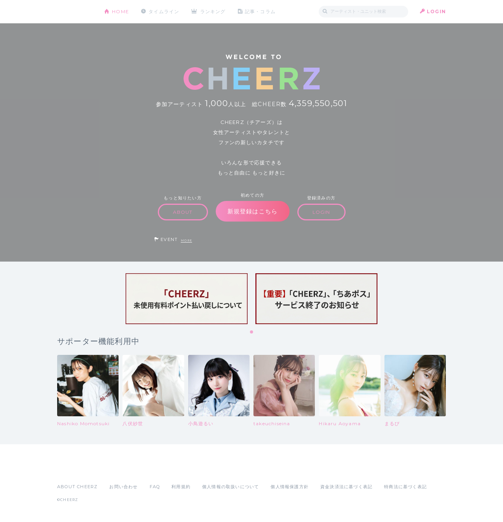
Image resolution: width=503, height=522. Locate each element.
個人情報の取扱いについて (230, 486)
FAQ (155, 486)
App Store (75, 469)
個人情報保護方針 (290, 486)
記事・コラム (260, 11)
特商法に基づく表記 (405, 486)
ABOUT (183, 212)
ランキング (213, 11)
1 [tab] (252, 332)
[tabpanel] (187, 298)
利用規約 (180, 486)
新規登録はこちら (252, 211)
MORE (186, 240)
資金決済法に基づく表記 (346, 486)
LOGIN (436, 11)
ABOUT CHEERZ (77, 486)
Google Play (116, 469)
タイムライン (163, 11)
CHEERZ (75, 12)
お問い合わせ (123, 486)
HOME (120, 11)
